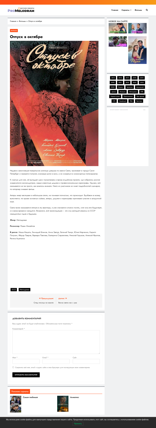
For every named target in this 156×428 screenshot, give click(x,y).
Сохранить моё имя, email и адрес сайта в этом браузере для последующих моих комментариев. (52, 367)
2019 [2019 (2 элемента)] (141, 78)
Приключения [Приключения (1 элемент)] (128, 96)
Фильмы (138, 10)
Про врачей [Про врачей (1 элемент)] (140, 96)
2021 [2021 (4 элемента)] (120, 82)
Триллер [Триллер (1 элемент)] (139, 101)
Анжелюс (74, 397)
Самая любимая (30, 397)
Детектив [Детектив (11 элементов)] (129, 87)
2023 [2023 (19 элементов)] (134, 82)
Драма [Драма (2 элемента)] (114, 92)
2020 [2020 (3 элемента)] (113, 82)
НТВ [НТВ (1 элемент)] (142, 92)
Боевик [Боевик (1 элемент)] (120, 87)
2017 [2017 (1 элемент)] (127, 78)
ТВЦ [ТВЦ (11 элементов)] (131, 101)
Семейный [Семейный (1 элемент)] (122, 101)
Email (45, 357)
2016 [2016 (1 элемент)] (120, 78)
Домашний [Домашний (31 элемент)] (140, 87)
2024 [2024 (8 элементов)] (142, 82)
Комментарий (18, 328)
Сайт (74, 357)
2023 (14, 289)
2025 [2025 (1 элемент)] (112, 87)
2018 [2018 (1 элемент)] (134, 78)
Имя (14, 357)
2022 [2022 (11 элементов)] (127, 82)
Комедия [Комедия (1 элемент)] (122, 92)
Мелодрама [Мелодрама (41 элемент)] (133, 92)
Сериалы (125, 10)
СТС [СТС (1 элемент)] (114, 101)
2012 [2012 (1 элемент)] (113, 78)
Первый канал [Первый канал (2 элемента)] (115, 96)
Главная (114, 10)
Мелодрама (24, 289)
